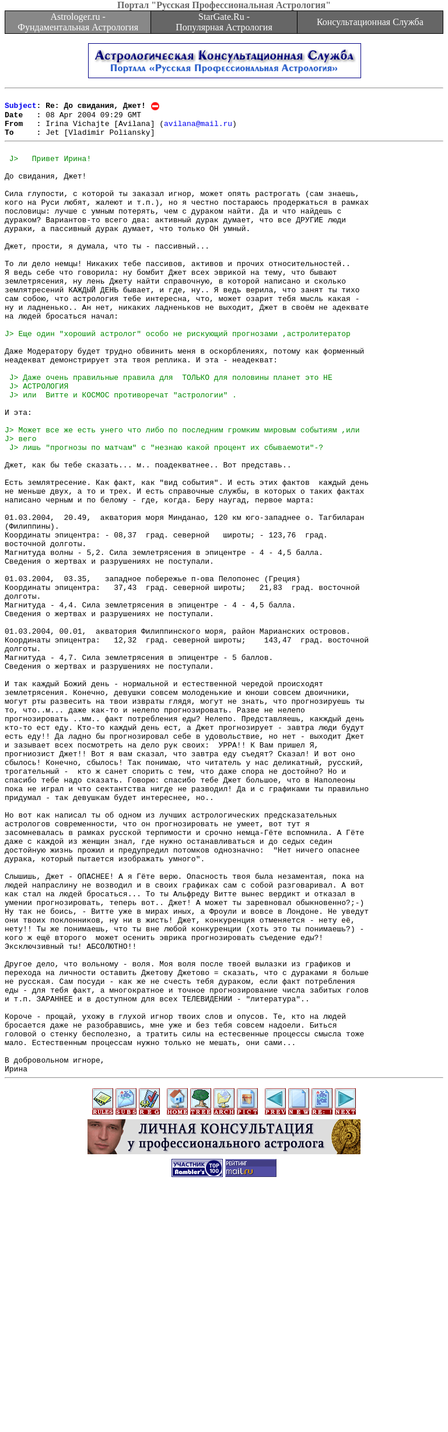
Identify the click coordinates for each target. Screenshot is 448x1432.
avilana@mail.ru (198, 129)
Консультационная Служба (370, 22)
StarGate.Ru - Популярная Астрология (224, 22)
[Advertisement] (224, 1405)
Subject (21, 108)
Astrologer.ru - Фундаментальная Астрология (78, 22)
